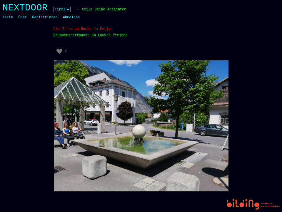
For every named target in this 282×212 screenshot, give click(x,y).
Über (22, 17)
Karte (7, 17)
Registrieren (44, 17)
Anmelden (71, 17)
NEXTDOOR (25, 7)
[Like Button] (59, 51)
